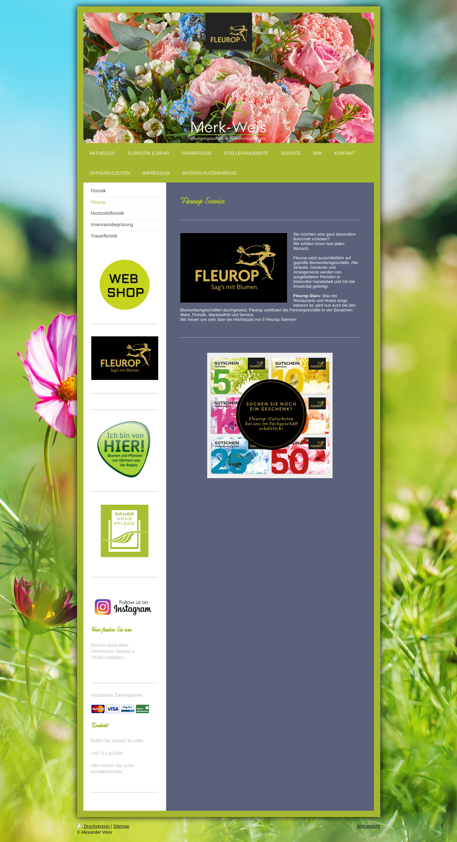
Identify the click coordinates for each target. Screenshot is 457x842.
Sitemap (121, 826)
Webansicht (368, 826)
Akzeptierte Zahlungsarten (117, 695)
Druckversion (94, 826)
